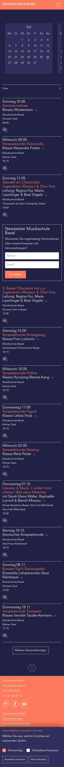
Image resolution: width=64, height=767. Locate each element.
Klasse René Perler (17, 454)
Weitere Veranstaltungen (30, 650)
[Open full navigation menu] (58, 4)
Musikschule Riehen (14, 713)
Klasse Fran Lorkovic (19, 339)
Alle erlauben (38, 759)
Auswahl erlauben (14, 759)
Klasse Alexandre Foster (21, 148)
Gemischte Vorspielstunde (23, 535)
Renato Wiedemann (18, 110)
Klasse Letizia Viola (17, 416)
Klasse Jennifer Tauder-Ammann (27, 615)
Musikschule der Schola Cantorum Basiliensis (16, 726)
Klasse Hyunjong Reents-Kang (26, 377)
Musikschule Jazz (12, 718)
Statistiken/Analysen (45, 750)
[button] (32, 668)
